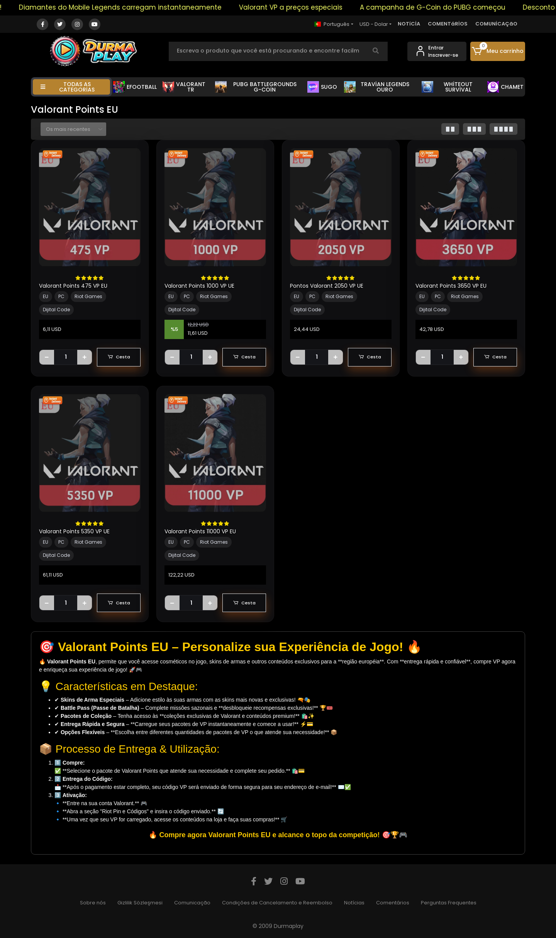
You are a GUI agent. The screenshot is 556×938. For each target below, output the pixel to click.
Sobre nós (93, 902)
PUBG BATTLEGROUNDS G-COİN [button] (256, 86)
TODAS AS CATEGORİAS (68, 86)
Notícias (354, 902)
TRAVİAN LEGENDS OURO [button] (376, 86)
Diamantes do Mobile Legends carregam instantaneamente (137, 7)
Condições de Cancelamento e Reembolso (277, 902)
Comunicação (192, 902)
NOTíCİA (409, 23)
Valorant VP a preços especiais (307, 7)
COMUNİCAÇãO (496, 23)
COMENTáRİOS (448, 23)
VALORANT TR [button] (184, 86)
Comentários (392, 902)
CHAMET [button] (505, 87)
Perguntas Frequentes (448, 902)
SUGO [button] (322, 87)
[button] (497, 51)
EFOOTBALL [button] (135, 87)
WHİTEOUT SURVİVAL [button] (447, 86)
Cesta (119, 357)
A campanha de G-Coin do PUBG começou (449, 7)
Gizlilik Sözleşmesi (140, 902)
